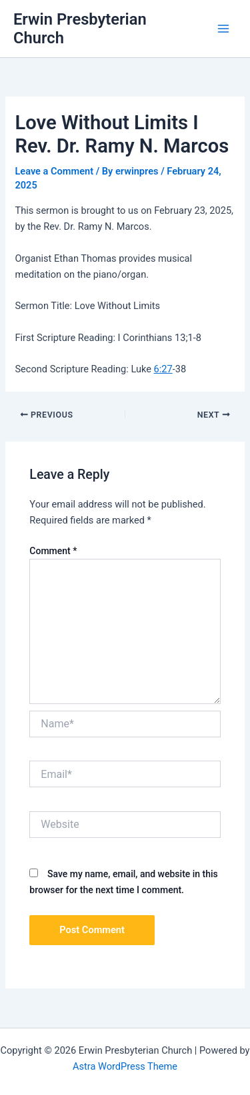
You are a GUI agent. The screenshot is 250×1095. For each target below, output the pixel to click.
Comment (53, 551)
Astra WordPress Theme (125, 1066)
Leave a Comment (54, 171)
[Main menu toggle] (223, 28)
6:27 (163, 369)
